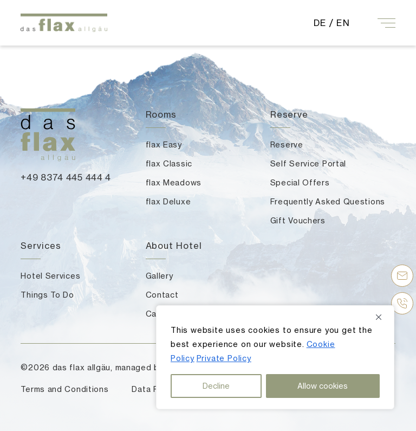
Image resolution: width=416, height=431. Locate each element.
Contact (162, 294)
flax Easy (164, 144)
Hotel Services (50, 275)
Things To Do (47, 294)
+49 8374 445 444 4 (66, 177)
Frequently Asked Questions (327, 201)
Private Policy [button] (224, 358)
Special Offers (300, 182)
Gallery (159, 275)
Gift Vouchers (298, 220)
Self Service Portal (308, 163)
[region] (275, 357)
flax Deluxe (168, 201)
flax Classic (169, 163)
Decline (216, 385)
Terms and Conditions (64, 389)
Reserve (286, 144)
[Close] (382, 317)
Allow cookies (322, 385)
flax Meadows (174, 182)
